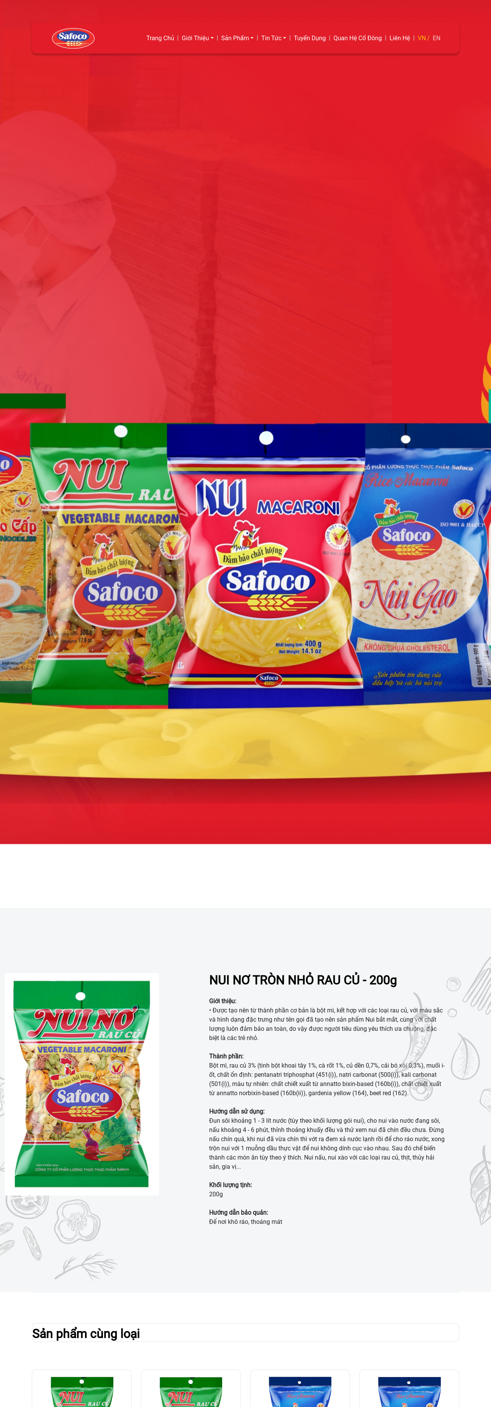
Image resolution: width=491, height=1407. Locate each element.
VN (422, 38)
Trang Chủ (160, 38)
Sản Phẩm (235, 38)
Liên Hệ (400, 38)
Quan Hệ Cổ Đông (358, 38)
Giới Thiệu (195, 38)
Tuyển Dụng (310, 38)
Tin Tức (271, 38)
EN (437, 38)
